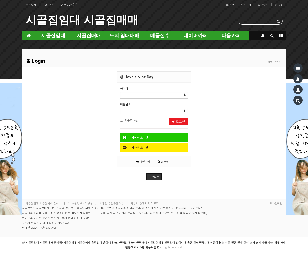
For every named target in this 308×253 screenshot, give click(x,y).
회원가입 (246, 4)
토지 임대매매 (124, 35)
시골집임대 (53, 35)
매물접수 (160, 35)
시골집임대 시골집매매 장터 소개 (45, 203)
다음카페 (231, 35)
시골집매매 (89, 35)
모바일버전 (276, 203)
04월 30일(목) (68, 4)
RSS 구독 (48, 4)
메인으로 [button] (154, 176)
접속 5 (279, 4)
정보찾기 (263, 4)
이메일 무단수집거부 (111, 203)
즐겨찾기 (30, 4)
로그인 (230, 4)
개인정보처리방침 (82, 203)
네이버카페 (195, 35)
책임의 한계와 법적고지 (144, 203)
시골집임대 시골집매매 (81, 20)
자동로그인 (129, 120)
